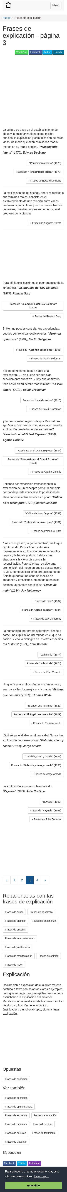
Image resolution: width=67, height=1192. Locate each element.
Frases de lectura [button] (42, 1124)
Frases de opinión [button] (48, 955)
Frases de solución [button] (15, 1132)
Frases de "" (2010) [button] (42, 400)
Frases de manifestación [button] (18, 955)
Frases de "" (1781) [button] (36, 522)
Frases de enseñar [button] (15, 929)
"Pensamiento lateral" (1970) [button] (45, 163)
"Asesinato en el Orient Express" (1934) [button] (39, 450)
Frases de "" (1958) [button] (36, 765)
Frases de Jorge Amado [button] (47, 774)
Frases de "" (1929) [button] (37, 714)
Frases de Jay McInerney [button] (47, 618)
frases (7, 17)
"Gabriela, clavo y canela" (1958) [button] (43, 756)
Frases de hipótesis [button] (16, 1124)
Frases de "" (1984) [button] (41, 609)
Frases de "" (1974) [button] (44, 663)
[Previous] (7, 880)
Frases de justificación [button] (17, 947)
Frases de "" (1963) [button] (45, 810)
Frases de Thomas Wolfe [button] (47, 723)
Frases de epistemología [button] (18, 1106)
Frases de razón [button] (14, 964)
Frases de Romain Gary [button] (47, 316)
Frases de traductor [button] (16, 1141)
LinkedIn (58, 52)
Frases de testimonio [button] (44, 1132)
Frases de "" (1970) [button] (38, 171)
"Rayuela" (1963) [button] (51, 801)
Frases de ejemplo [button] (15, 920)
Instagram (34, 1163)
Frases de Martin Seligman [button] (46, 358)
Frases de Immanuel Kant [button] (47, 530)
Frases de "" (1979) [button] (33, 306)
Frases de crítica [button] (14, 912)
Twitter (47, 52)
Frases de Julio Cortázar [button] (47, 819)
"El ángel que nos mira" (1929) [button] (44, 705)
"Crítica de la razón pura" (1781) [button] (43, 513)
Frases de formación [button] (45, 1115)
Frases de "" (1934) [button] (33, 461)
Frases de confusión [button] (16, 1079)
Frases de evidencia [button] (16, 1115)
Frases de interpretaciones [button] (20, 938)
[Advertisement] (33, 91)
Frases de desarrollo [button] (41, 912)
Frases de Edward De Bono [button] (45, 180)
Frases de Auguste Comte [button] (46, 223)
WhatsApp (21, 52)
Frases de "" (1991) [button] (38, 349)
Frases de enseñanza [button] (44, 920)
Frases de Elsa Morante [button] (47, 672)
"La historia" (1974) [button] (50, 654)
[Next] (45, 880)
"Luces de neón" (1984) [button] (48, 601)
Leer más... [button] (41, 1176)
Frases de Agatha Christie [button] (46, 471)
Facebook (35, 52)
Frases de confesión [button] (16, 1097)
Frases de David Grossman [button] (46, 409)
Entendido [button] (33, 1185)
